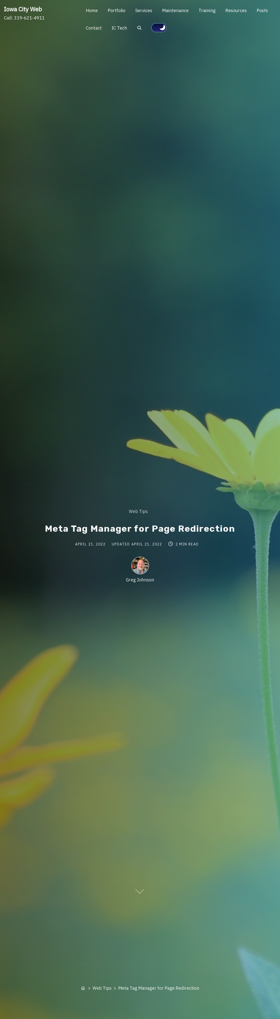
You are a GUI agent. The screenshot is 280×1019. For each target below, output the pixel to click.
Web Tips (138, 511)
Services (143, 10)
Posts (262, 10)
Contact (94, 28)
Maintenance (175, 10)
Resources (236, 10)
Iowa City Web (23, 9)
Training (206, 10)
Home (92, 10)
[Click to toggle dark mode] (159, 27)
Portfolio (116, 10)
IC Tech (119, 28)
